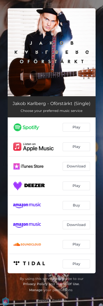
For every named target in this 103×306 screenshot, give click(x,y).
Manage (36, 290)
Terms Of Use (67, 284)
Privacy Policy (35, 284)
